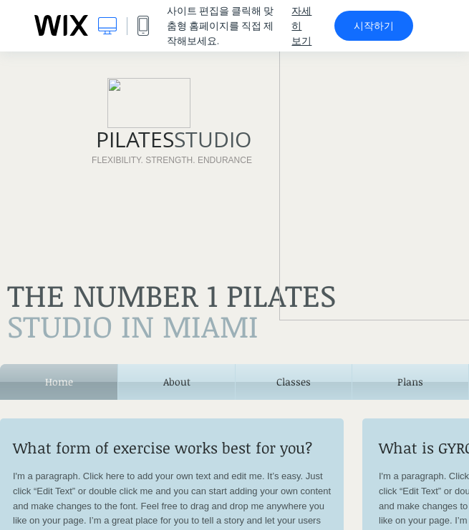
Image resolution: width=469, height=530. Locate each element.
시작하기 (374, 25)
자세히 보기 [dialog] (301, 25)
